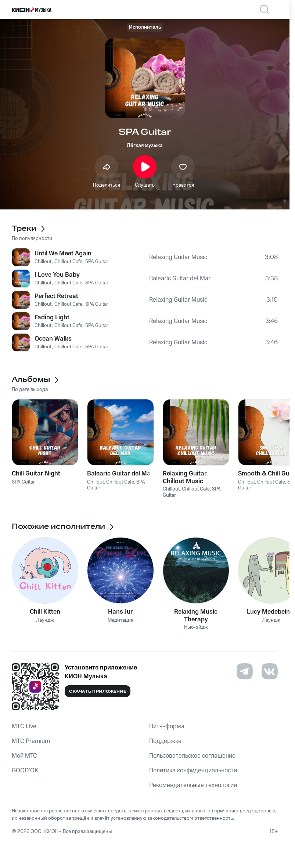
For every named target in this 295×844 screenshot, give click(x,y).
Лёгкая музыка (145, 145)
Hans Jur (120, 611)
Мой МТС (24, 755)
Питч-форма (166, 726)
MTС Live (24, 726)
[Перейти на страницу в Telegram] (245, 671)
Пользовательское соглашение (192, 755)
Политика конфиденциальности (193, 770)
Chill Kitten (45, 611)
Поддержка (165, 741)
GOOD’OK (25, 770)
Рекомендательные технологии (193, 785)
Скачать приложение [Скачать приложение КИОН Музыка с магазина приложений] (97, 691)
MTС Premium (31, 741)
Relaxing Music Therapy (195, 615)
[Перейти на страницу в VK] (270, 671)
